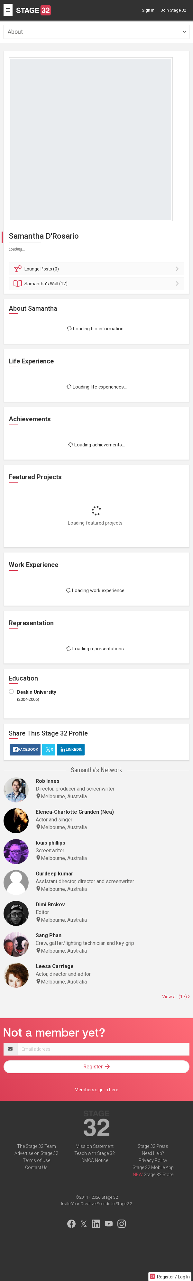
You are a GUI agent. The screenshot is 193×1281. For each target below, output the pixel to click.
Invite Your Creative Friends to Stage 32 (96, 1203)
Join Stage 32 (173, 10)
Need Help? (153, 1153)
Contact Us (36, 1167)
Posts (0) (97, 269)
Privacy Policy (153, 1160)
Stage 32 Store (158, 1174)
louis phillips (50, 843)
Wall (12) (97, 284)
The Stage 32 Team (36, 1146)
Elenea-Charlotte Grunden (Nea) (75, 812)
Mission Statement (95, 1146)
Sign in (148, 10)
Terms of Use (36, 1160)
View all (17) (175, 996)
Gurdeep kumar (54, 874)
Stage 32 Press (153, 1146)
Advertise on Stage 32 (36, 1153)
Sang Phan (48, 935)
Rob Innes (48, 781)
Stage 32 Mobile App (153, 1167)
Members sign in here (96, 1089)
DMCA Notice (94, 1160)
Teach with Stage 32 (94, 1153)
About (15, 31)
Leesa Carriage (55, 966)
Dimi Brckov (50, 904)
